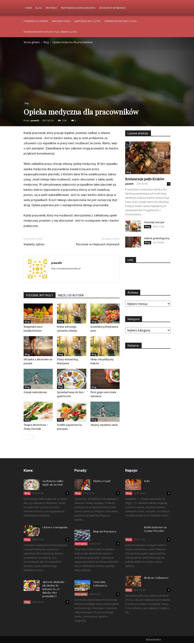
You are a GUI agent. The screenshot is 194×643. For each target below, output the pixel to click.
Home (28, 8)
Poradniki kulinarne (36, 21)
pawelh (35, 120)
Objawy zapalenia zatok (104, 424)
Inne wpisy (81, 543)
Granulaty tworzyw (154, 222)
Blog (39, 8)
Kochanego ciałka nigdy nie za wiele (52, 482)
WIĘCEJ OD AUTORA (71, 295)
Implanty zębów (34, 244)
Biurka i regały (102, 481)
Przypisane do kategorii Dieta (78, 8)
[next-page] (32, 436)
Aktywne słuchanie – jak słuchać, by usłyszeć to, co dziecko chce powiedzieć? (54, 589)
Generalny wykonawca (100, 583)
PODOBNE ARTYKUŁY (39, 295)
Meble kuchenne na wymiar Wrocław (155, 528)
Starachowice (153, 639)
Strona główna (32, 42)
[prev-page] (26, 436)
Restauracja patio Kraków (144, 179)
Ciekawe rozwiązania (54, 527)
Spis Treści (51, 8)
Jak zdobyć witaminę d (112, 8)
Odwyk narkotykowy (35, 392)
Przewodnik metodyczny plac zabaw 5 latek (50, 31)
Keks (147, 481)
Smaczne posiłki (61, 21)
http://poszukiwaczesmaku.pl (65, 268)
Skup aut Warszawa (104, 531)
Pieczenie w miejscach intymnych (98, 244)
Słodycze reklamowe (156, 577)
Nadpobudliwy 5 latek (87, 21)
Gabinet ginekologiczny (157, 238)
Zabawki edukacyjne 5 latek (120, 21)
